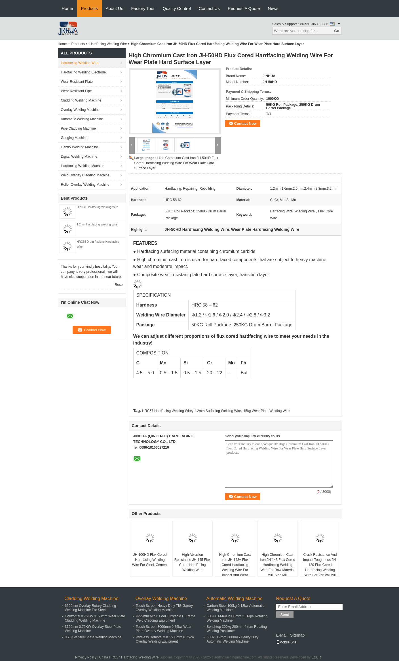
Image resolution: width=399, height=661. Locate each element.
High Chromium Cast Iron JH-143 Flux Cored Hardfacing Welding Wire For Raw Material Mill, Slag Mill (277, 565)
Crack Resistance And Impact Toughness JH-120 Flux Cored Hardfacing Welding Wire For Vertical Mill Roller (320, 567)
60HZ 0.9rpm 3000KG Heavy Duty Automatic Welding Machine (233, 639)
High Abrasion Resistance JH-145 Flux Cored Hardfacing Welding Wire (192, 562)
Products (89, 8)
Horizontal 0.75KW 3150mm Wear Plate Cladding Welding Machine (95, 618)
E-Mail (282, 635)
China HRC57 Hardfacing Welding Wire (129, 657)
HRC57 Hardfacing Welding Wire (167, 411)
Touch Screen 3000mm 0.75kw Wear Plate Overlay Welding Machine (164, 629)
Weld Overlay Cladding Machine (85, 175)
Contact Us (209, 8)
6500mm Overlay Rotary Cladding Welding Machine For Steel (90, 608)
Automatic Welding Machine (82, 119)
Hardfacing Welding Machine (82, 166)
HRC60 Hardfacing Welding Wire (97, 207)
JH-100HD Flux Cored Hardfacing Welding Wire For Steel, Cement (150, 560)
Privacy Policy (85, 657)
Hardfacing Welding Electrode (83, 72)
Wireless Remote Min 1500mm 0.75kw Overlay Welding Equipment (165, 639)
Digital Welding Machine (79, 157)
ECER (316, 657)
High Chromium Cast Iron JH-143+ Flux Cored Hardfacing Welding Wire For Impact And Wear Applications (235, 567)
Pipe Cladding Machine (78, 128)
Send (284, 615)
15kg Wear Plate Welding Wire (266, 411)
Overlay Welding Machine (80, 110)
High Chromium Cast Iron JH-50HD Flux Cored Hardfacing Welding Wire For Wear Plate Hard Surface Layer (176, 163)
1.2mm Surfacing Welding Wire (217, 411)
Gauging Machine (74, 138)
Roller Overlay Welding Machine (85, 185)
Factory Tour (143, 8)
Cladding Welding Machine (81, 100)
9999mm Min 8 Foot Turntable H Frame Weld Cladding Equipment (165, 618)
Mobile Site (286, 642)
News (273, 8)
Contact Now (245, 123)
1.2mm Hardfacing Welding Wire (97, 224)
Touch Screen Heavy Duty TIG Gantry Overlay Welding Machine (164, 608)
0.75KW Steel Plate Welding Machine (93, 637)
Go (336, 31)
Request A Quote (244, 8)
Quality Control (177, 8)
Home (67, 8)
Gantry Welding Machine (79, 147)
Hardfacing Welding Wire (108, 44)
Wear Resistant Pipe (76, 91)
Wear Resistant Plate (77, 82)
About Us (114, 8)
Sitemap (297, 635)
